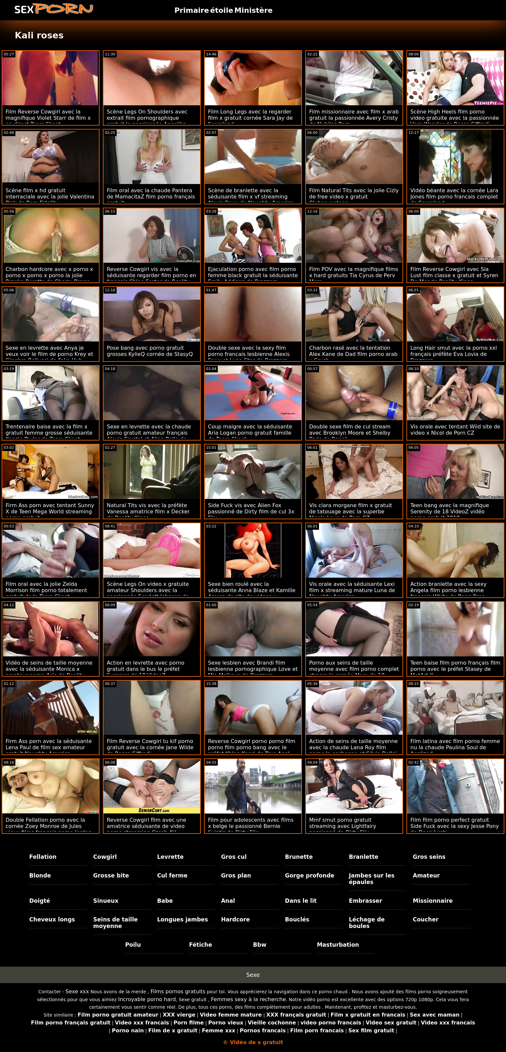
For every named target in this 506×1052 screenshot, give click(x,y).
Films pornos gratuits (177, 991)
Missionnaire (433, 900)
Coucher (425, 919)
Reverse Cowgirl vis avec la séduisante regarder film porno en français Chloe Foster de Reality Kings (151, 278)
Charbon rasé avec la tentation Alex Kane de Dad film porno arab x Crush (353, 354)
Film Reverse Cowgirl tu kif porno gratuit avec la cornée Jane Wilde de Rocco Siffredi (150, 747)
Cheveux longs (52, 919)
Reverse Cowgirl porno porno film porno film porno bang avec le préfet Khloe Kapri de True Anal (251, 747)
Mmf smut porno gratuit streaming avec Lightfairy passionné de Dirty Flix (342, 826)
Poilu (133, 944)
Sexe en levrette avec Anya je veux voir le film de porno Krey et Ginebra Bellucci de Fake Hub (49, 354)
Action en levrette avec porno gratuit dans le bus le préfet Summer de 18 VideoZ (145, 669)
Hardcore (235, 919)
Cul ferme (172, 875)
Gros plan (236, 875)
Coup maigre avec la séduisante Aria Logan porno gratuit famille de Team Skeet (250, 432)
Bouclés (297, 919)
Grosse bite (111, 875)
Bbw (260, 944)
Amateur (426, 875)
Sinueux (106, 900)
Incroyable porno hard (147, 999)
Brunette (299, 857)
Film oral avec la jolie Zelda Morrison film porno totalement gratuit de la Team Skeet (46, 590)
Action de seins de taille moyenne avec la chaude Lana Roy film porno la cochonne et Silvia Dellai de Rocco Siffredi (353, 750)
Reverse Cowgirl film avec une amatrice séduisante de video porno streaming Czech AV (146, 826)
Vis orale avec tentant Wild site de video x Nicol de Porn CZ (455, 429)
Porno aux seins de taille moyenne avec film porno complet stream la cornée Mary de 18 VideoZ (354, 672)
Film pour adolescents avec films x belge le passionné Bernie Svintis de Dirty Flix (251, 826)
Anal (228, 900)
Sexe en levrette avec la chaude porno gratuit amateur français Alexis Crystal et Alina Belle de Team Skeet (149, 435)
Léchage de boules (366, 922)
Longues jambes (182, 919)
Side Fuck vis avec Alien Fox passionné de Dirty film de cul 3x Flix (251, 511)
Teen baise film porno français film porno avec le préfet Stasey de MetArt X (455, 669)
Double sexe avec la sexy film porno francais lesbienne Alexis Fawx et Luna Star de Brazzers (249, 354)
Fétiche (200, 944)
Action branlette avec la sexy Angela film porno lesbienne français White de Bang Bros (448, 590)
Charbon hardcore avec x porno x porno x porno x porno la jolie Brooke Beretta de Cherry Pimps (49, 275)
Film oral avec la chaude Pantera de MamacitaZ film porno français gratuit (151, 196)
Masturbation (338, 944)
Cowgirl (105, 857)
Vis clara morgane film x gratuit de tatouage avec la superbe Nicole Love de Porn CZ (350, 511)
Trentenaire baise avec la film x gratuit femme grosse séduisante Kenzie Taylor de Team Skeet (49, 432)
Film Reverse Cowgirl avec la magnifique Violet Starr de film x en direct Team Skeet (48, 118)
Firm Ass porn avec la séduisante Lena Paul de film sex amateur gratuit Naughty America (49, 747)
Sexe (253, 975)
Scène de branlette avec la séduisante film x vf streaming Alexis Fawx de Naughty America (251, 196)
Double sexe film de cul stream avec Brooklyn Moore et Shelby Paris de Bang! (349, 432)
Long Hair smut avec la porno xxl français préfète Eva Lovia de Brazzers (453, 354)
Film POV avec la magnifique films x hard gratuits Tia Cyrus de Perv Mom (353, 275)
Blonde (40, 875)
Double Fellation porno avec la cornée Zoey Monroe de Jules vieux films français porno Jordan (49, 826)
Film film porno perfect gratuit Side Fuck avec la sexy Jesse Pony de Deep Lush (454, 826)
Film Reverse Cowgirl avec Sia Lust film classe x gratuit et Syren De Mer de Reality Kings (454, 275)
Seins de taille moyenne (115, 922)
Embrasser (365, 900)
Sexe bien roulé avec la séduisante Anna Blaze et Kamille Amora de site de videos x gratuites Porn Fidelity (251, 593)
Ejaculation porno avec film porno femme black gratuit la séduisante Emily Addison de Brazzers (253, 275)
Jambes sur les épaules (371, 878)
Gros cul (234, 857)
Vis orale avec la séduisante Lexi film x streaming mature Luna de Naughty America (352, 590)
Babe (165, 900)
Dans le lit (301, 900)
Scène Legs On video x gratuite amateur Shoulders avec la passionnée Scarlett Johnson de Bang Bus (148, 593)
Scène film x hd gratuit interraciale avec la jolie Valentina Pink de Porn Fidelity (50, 196)
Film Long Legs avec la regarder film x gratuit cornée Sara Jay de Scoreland (250, 118)
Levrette (170, 857)
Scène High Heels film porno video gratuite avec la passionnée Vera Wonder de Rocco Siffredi (454, 118)
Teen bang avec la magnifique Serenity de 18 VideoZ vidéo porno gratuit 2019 (449, 511)
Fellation (42, 857)
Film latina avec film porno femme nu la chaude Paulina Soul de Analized (455, 747)
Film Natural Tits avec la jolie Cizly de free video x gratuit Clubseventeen (354, 196)
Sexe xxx (77, 991)
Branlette (363, 857)
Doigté (39, 900)
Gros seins (429, 857)
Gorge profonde (309, 875)
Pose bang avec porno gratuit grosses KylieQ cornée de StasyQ (150, 351)
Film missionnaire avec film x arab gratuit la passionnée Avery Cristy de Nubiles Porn (354, 118)
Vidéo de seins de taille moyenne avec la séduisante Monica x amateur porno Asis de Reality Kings (49, 672)
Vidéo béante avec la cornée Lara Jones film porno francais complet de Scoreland (454, 196)
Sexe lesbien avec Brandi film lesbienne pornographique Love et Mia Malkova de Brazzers (253, 669)
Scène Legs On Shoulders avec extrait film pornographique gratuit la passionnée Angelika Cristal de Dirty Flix (147, 121)
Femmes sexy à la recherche (248, 999)
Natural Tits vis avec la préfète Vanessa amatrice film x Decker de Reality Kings (148, 511)
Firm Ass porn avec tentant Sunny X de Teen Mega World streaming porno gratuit (50, 511)
